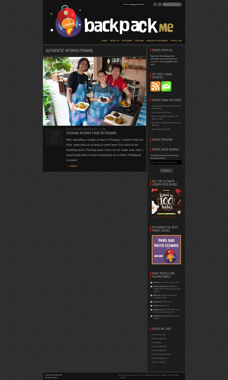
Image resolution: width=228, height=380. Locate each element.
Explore (139, 41)
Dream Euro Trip (159, 334)
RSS (160, 4)
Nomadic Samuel (159, 346)
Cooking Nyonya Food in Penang (91, 133)
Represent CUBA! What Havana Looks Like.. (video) (167, 288)
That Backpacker (159, 350)
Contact (122, 377)
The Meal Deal (92, 129)
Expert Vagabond (159, 338)
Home (104, 41)
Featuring (127, 41)
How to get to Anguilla (161, 129)
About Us (114, 41)
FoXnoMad (156, 342)
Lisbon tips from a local (161, 112)
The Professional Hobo (161, 354)
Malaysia (81, 129)
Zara (104, 129)
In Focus (140, 375)
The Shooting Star (159, 358)
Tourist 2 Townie (158, 362)
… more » (72, 166)
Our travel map (129, 375)
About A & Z (167, 302)
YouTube (155, 4)
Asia (76, 129)
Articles (163, 375)
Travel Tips (176, 41)
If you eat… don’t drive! (170, 282)
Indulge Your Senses (157, 41)
